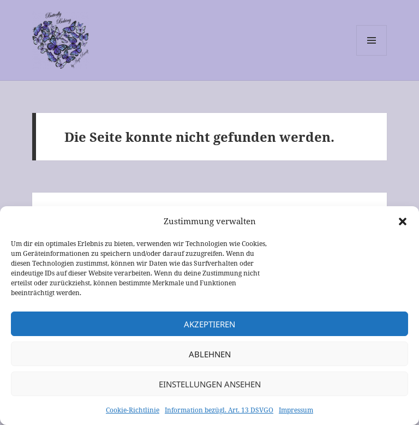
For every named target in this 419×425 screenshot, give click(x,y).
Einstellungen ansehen (210, 384)
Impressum (296, 410)
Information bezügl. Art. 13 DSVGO (219, 410)
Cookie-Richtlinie (132, 410)
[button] (402, 221)
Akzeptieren (209, 324)
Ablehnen (210, 354)
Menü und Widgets (372, 55)
